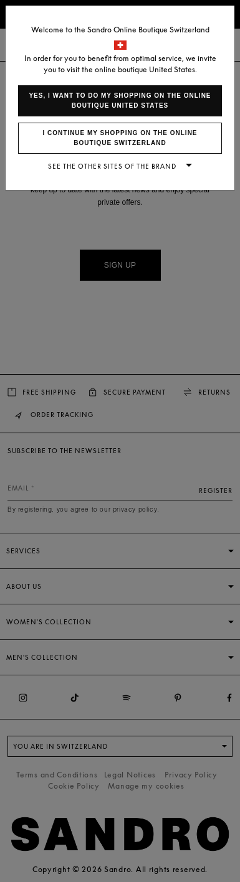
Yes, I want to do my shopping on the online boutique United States (120, 100)
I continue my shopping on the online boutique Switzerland (119, 137)
